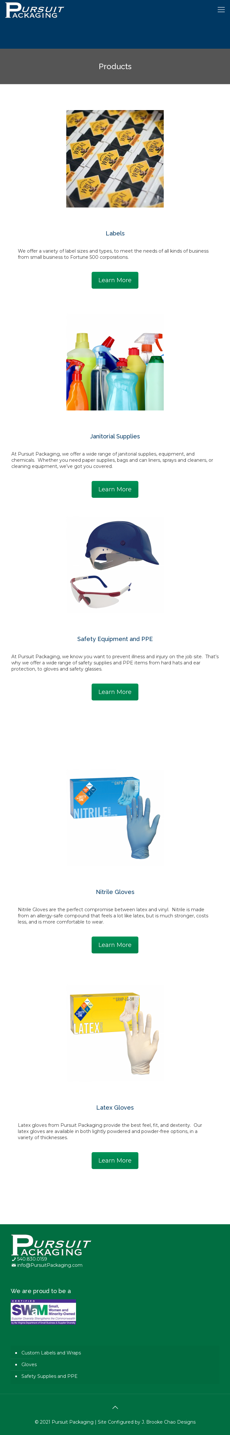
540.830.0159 (32, 1259)
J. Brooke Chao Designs (169, 1422)
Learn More (115, 280)
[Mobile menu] (221, 9)
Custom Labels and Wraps (51, 1353)
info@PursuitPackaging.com (50, 1265)
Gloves (29, 1364)
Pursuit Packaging (73, 1422)
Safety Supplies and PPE (49, 1376)
